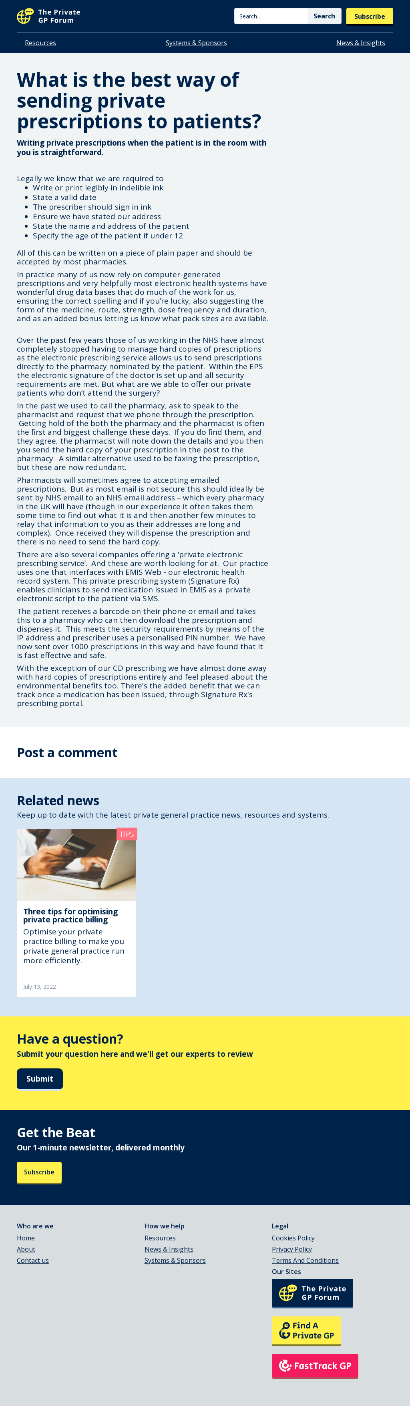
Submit (39, 1079)
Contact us (33, 1260)
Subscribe (369, 16)
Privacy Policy (292, 1249)
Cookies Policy (293, 1238)
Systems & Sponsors (196, 42)
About (26, 1249)
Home (26, 1238)
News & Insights (360, 42)
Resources (40, 42)
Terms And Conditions (305, 1260)
